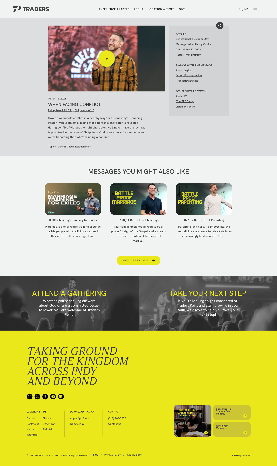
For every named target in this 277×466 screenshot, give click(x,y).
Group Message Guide (189, 75)
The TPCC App (185, 101)
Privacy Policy (112, 455)
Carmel (31, 418)
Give (182, 9)
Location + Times (161, 9)
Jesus (70, 146)
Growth (61, 146)
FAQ (95, 455)
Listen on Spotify (185, 106)
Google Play (77, 423)
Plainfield (48, 429)
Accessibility (134, 455)
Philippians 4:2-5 (84, 110)
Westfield (32, 434)
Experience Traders (114, 9)
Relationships (83, 146)
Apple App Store (79, 418)
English (188, 70)
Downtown (49, 423)
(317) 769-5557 (117, 418)
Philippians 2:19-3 (58, 110)
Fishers (47, 418)
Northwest (33, 423)
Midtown (31, 429)
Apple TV (181, 96)
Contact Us (114, 423)
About (139, 9)
